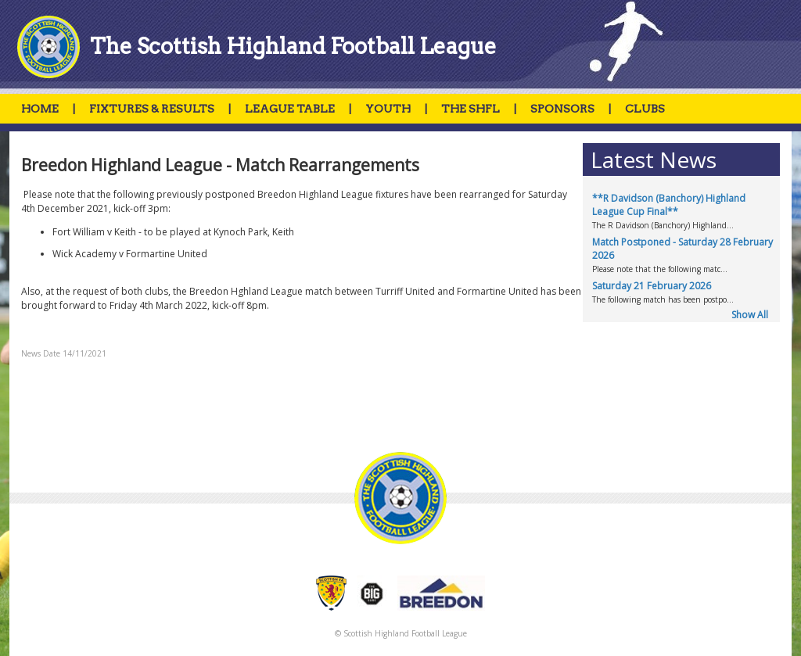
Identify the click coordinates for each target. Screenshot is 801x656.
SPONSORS (562, 108)
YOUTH (388, 108)
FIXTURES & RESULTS (151, 108)
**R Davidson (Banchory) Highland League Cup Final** (668, 205)
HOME (40, 108)
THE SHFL (470, 108)
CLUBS (645, 108)
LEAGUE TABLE (290, 108)
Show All (749, 314)
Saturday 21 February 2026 (651, 285)
